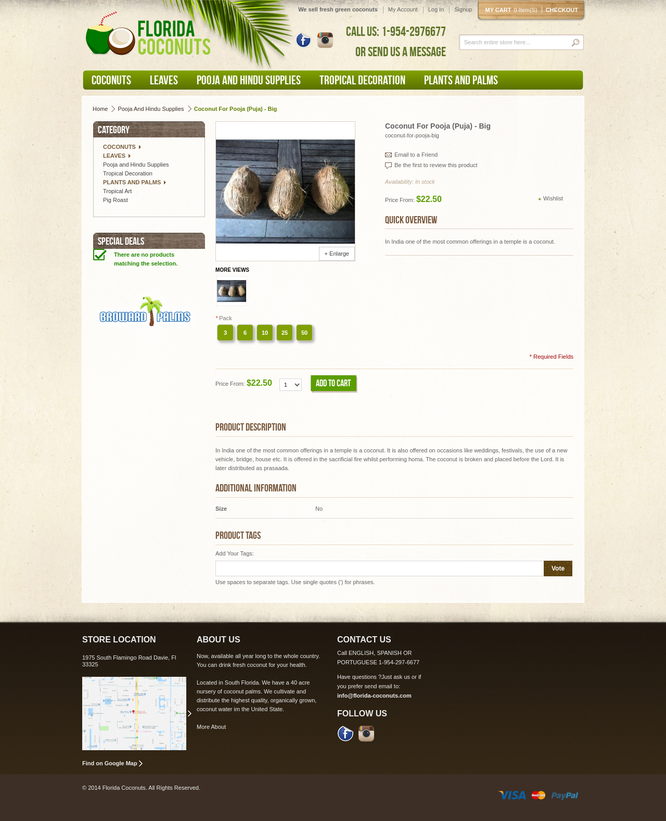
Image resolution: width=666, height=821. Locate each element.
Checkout (562, 10)
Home (100, 109)
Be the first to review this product (436, 165)
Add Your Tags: (234, 553)
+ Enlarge (337, 253)
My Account (403, 9)
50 (304, 333)
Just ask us (395, 677)
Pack (223, 318)
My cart (513, 10)
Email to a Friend (416, 154)
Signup (463, 9)
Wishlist (553, 198)
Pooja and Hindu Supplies (151, 109)
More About (211, 727)
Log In (436, 9)
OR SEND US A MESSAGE (400, 51)
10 (265, 333)
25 (284, 333)
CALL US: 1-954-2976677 (396, 31)
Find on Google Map (109, 763)
